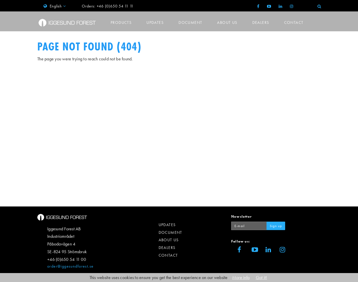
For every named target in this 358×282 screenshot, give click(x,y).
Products (121, 22)
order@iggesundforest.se (70, 266)
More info (241, 277)
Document (190, 22)
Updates (155, 22)
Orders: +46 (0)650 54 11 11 (108, 6)
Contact (294, 22)
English (55, 6)
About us (227, 22)
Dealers (260, 22)
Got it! (261, 277)
